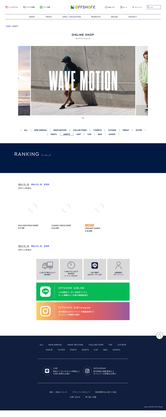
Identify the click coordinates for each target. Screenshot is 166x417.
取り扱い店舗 (91, 403)
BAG (100, 134)
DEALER (114, 17)
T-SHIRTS (97, 130)
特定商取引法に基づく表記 (107, 399)
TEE (122, 345)
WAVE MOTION (59, 130)
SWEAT (126, 130)
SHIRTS (66, 134)
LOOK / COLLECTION (71, 17)
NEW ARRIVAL (40, 130)
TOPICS (49, 17)
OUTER (139, 130)
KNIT (79, 134)
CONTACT (132, 17)
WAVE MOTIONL (82, 345)
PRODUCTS (96, 17)
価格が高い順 (36, 184)
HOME (8, 26)
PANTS (54, 134)
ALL (26, 130)
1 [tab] (80, 118)
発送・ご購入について (56, 399)
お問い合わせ (74, 403)
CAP (89, 134)
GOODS (112, 134)
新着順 (46, 184)
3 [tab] (85, 118)
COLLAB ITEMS (80, 130)
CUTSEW (112, 130)
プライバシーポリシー (81, 399)
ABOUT (32, 17)
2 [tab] (83, 118)
